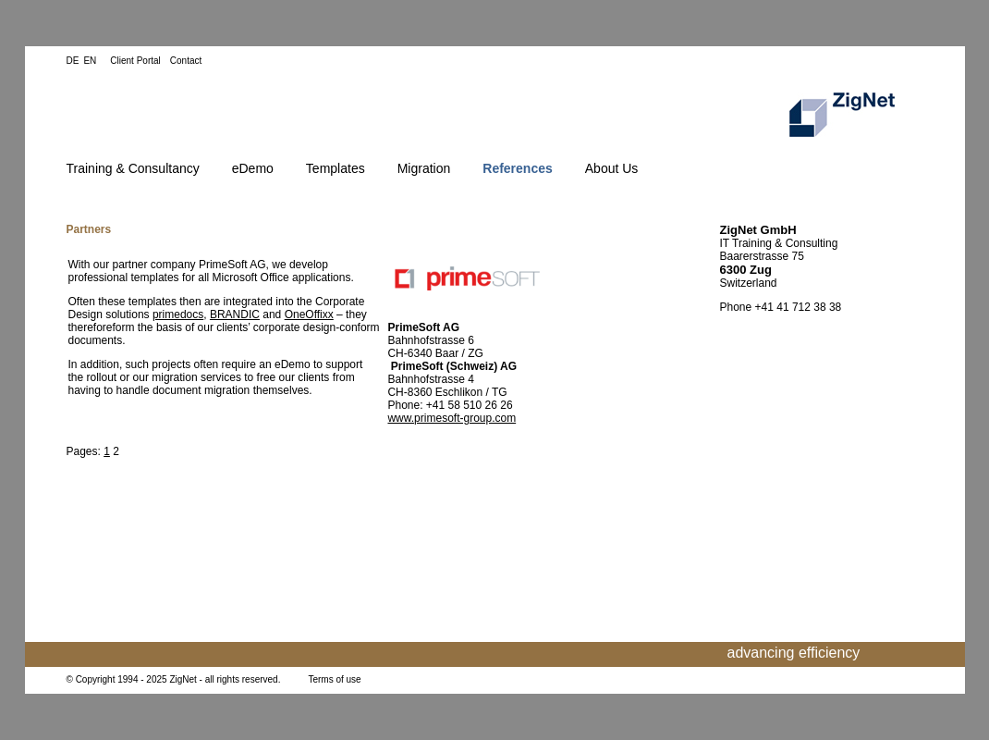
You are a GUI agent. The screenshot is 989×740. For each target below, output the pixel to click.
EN (89, 61)
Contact (185, 61)
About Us (612, 168)
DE (73, 61)
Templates (335, 168)
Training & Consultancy (133, 168)
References (517, 168)
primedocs (178, 314)
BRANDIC (235, 314)
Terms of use (334, 679)
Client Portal (135, 61)
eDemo (253, 168)
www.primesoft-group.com (451, 418)
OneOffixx (309, 314)
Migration (424, 168)
